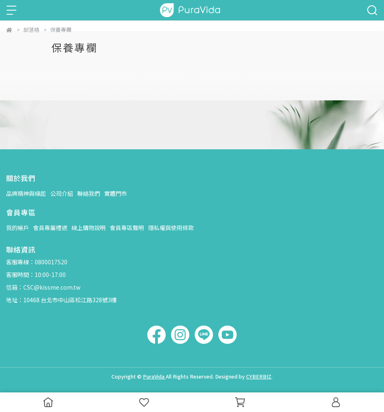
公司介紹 (61, 193)
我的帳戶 (17, 228)
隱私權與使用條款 (171, 228)
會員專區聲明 (127, 228)
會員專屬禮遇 (50, 228)
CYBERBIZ (258, 376)
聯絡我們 (88, 193)
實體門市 (115, 193)
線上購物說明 (88, 228)
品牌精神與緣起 (26, 193)
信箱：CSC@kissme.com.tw (43, 287)
